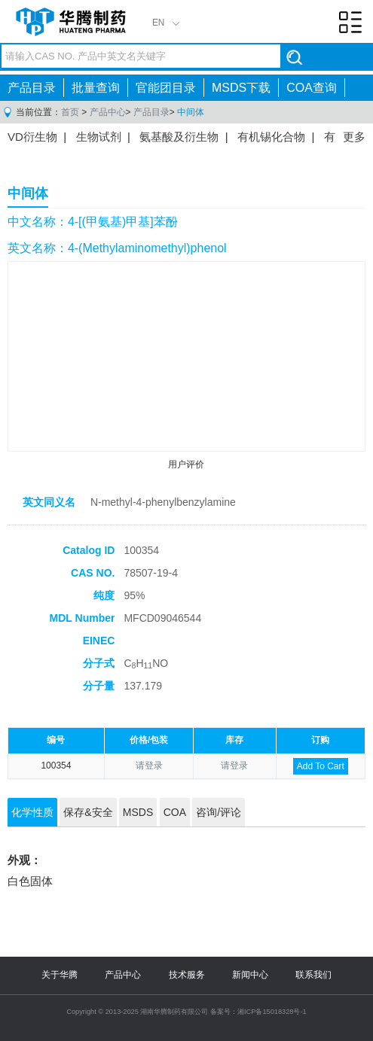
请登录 (149, 765)
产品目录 (32, 87)
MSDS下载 (241, 87)
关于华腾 (59, 974)
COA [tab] (175, 812)
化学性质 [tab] (32, 812)
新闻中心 (250, 974)
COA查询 (311, 87)
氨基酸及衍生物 (179, 136)
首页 (70, 112)
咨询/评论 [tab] (218, 812)
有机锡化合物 (271, 136)
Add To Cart (320, 766)
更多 (354, 136)
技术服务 (187, 974)
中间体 (190, 112)
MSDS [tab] (138, 812)
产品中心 (108, 112)
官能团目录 (166, 87)
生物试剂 (98, 136)
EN (158, 22)
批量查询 (96, 87)
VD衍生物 (32, 136)
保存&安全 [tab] (87, 812)
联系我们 (313, 974)
